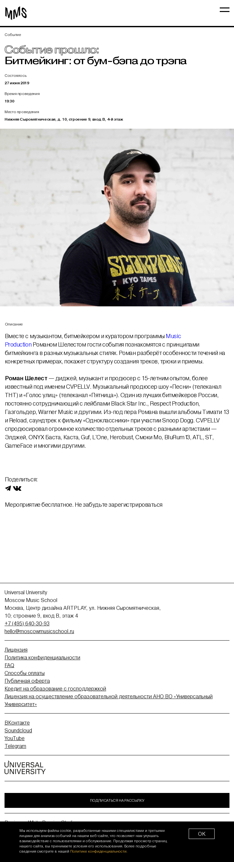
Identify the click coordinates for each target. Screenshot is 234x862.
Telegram (15, 746)
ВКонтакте (17, 722)
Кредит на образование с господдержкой (55, 688)
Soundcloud (18, 730)
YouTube (15, 738)
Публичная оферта (27, 681)
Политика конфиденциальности (42, 657)
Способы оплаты (25, 673)
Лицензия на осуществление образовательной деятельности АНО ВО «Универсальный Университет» (109, 700)
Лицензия (16, 649)
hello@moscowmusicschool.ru (39, 631)
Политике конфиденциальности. (99, 851)
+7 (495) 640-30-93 (27, 623)
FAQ (9, 665)
